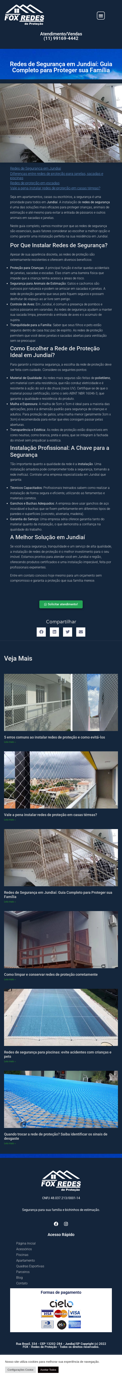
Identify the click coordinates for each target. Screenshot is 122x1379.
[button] (101, 16)
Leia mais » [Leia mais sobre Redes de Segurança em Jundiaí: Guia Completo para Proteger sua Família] (10, 901)
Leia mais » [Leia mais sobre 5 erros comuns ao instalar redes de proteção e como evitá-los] (10, 742)
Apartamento (25, 1260)
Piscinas (22, 1255)
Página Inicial (26, 1243)
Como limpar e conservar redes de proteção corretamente (51, 974)
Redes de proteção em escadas (35, 183)
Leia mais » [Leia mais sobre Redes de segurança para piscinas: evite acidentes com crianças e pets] (10, 1061)
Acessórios (24, 1249)
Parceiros (23, 1272)
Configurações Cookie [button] (20, 1369)
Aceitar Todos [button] (48, 1369)
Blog (19, 1278)
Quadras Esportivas (30, 1266)
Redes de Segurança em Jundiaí (35, 168)
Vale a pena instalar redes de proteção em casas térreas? (55, 188)
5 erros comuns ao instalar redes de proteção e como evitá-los (54, 737)
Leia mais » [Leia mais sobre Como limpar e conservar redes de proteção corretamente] (10, 979)
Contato (22, 1283)
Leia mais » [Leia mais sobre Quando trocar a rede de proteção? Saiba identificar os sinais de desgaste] (10, 1143)
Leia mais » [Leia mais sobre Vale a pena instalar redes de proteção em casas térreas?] (10, 819)
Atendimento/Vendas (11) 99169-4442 (61, 36)
